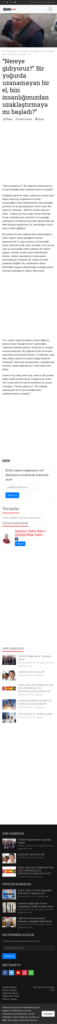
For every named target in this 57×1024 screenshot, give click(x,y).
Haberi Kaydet (24, 119)
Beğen (8, 119)
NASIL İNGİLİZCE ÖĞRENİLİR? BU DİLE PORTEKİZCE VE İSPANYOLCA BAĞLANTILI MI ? (36, 688)
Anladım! (48, 1014)
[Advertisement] (28, 151)
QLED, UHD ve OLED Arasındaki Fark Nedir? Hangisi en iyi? (34, 892)
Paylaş (39, 119)
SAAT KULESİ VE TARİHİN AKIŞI (35, 714)
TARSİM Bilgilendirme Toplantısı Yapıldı (34, 841)
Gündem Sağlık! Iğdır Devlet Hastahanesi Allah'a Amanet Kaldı (35, 905)
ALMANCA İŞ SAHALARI (31, 671)
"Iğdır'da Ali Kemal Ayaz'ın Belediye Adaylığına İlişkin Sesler (35, 920)
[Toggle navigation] (50, 9)
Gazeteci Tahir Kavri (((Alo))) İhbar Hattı (30, 533)
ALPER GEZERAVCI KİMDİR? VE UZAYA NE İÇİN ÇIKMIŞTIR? (35, 702)
